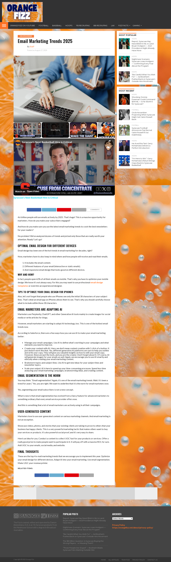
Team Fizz (125, 560)
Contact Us (152, 560)
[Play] (83, 130)
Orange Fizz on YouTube (22, 25)
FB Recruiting (83, 25)
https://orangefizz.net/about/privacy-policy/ (132, 527)
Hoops (68, 25)
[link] (18, 142)
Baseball (57, 25)
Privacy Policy (118, 525)
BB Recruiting (100, 25)
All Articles (113, 560)
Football (43, 25)
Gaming (136, 25)
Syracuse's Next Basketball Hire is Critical (47, 142)
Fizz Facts (123, 25)
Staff (32, 46)
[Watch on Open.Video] (27, 191)
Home (103, 560)
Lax (113, 25)
